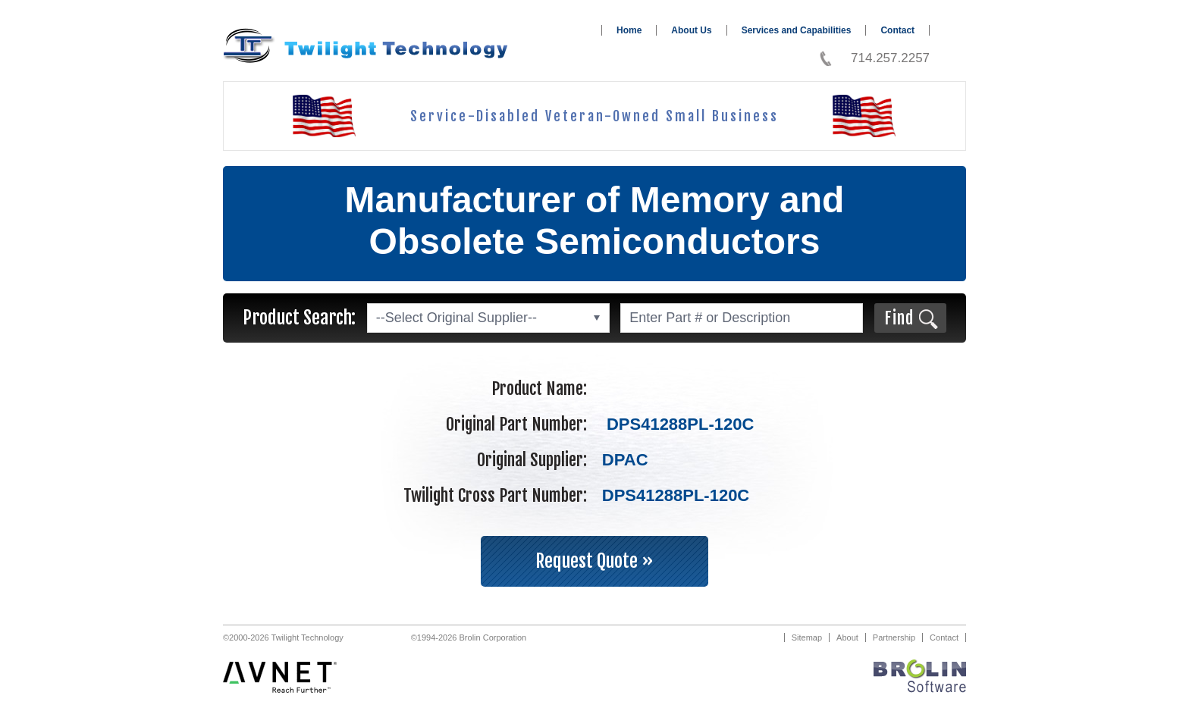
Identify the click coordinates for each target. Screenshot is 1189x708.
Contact (897, 30)
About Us (691, 30)
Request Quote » (594, 561)
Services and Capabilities (797, 30)
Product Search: (299, 317)
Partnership (894, 637)
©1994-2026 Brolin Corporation (468, 637)
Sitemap (807, 637)
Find (899, 318)
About (847, 637)
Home (629, 30)
